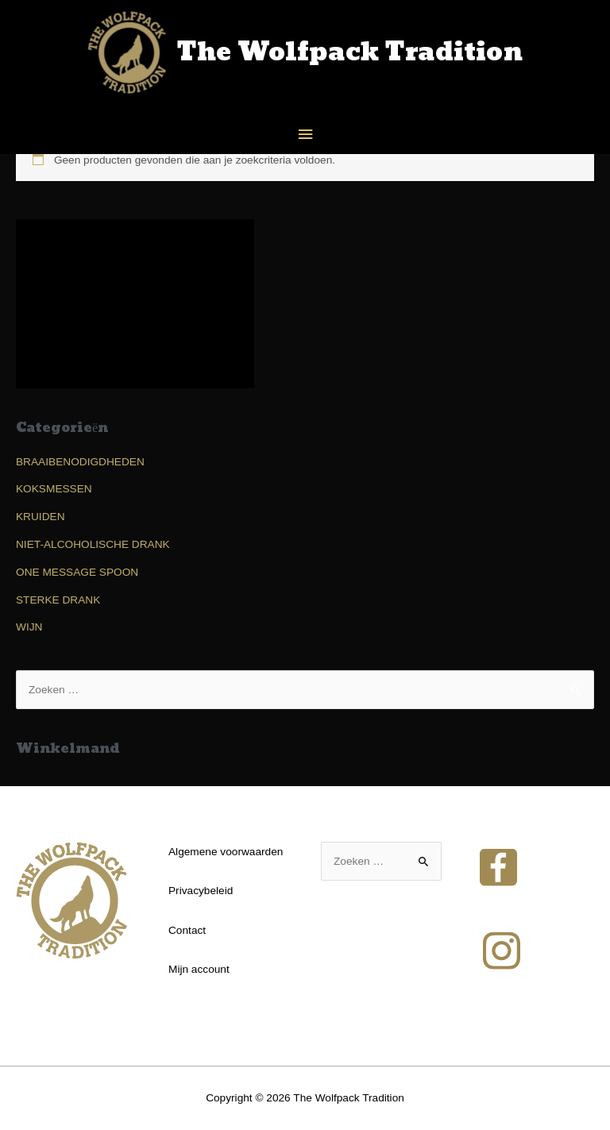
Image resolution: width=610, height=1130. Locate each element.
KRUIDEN (40, 517)
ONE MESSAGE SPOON (77, 572)
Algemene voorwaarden (225, 852)
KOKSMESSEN (54, 489)
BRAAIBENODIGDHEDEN (80, 462)
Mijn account (199, 969)
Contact (187, 930)
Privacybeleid (200, 891)
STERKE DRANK (58, 600)
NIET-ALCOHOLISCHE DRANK (93, 544)
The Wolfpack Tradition (350, 52)
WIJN (29, 627)
